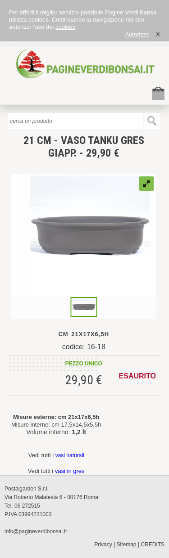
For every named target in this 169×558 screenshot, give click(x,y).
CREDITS (152, 544)
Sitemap (127, 544)
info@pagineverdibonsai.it (36, 531)
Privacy (103, 544)
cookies (65, 26)
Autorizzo (137, 34)
